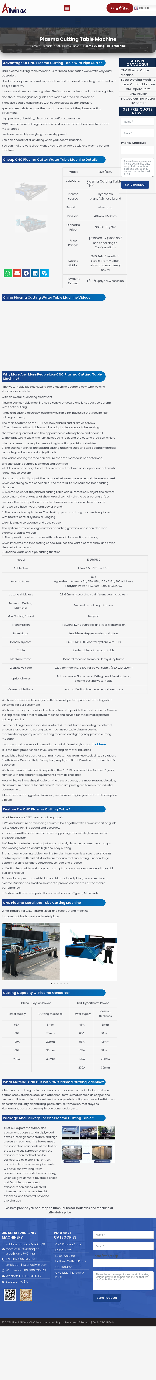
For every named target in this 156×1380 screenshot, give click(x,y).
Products (46, 46)
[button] (67, 8)
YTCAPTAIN (107, 1322)
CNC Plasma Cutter (68, 46)
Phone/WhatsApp (133, 143)
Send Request (135, 185)
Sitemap (84, 1322)
